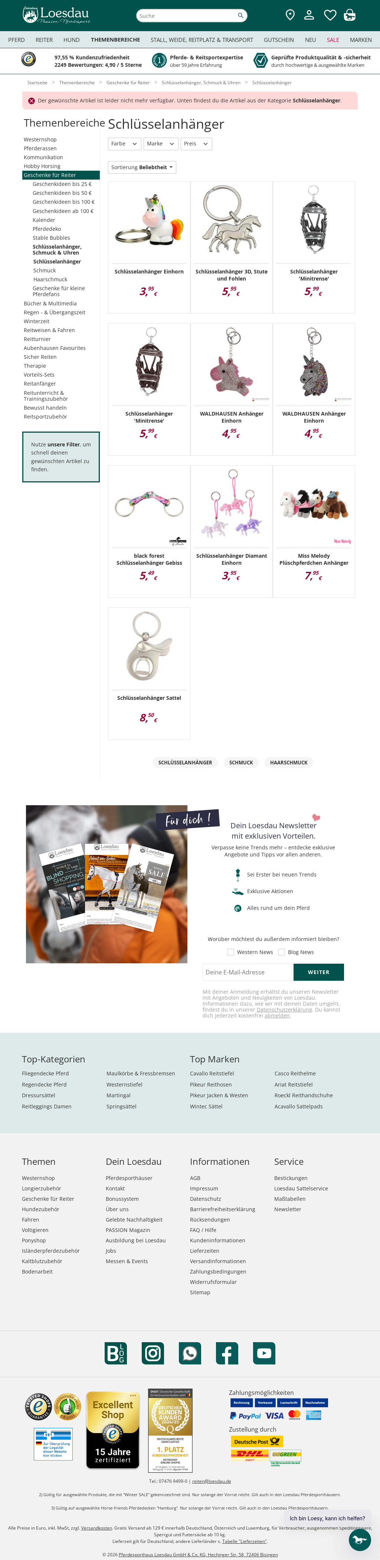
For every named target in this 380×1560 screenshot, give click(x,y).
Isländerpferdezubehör (51, 1250)
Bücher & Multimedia (50, 303)
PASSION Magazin (128, 1229)
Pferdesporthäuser (129, 1178)
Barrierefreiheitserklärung (222, 1209)
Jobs (111, 1250)
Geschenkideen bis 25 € (62, 183)
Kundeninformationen (217, 1240)
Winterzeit (36, 321)
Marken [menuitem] (361, 39)
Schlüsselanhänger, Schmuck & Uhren (57, 249)
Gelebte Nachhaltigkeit (134, 1219)
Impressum (204, 1188)
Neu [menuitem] (310, 39)
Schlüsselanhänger (57, 261)
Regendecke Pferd (44, 1084)
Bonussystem (122, 1198)
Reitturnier (37, 339)
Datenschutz (205, 1198)
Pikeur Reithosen (211, 1084)
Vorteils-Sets (39, 374)
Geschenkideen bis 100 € (64, 201)
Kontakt (115, 1188)
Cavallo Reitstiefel (212, 1073)
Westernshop (40, 139)
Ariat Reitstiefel (294, 1084)
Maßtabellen (290, 1198)
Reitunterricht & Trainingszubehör (46, 395)
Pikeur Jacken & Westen (219, 1095)
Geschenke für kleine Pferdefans (59, 291)
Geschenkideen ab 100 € (63, 210)
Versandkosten (96, 1528)
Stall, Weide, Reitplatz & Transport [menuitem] (202, 39)
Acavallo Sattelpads (299, 1106)
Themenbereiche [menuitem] (115, 39)
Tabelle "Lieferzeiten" (244, 1541)
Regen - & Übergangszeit (54, 312)
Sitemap (200, 1292)
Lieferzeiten (204, 1250)
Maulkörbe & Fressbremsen (141, 1073)
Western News (255, 952)
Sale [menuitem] (333, 39)
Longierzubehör (41, 1188)
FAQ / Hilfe (203, 1229)
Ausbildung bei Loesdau (136, 1240)
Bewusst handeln (45, 407)
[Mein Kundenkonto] (309, 20)
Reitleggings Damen (47, 1106)
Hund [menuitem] (71, 39)
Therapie (35, 365)
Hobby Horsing (42, 166)
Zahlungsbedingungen (218, 1271)
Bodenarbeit (37, 1271)
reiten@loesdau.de (211, 1481)
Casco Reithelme (295, 1073)
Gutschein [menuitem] (279, 39)
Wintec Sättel (206, 1106)
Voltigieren (35, 1229)
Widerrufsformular (213, 1281)
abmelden (277, 1015)
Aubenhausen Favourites (55, 347)
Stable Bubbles (51, 237)
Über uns (117, 1209)
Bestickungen (291, 1178)
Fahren (30, 1219)
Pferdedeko (47, 228)
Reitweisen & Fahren (49, 330)
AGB (195, 1178)
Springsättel (122, 1106)
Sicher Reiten (40, 356)
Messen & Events (127, 1261)
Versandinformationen (218, 1261)
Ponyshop (34, 1240)
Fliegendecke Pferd (45, 1073)
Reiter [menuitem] (44, 39)
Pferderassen (40, 148)
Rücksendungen (210, 1219)
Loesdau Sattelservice (301, 1188)
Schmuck (44, 270)
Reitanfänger (40, 383)
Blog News (301, 952)
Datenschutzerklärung (284, 1009)
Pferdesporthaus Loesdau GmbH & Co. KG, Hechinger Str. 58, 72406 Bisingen (198, 1554)
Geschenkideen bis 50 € (62, 192)
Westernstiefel (124, 1084)
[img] (350, 18)
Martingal (119, 1095)
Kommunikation (43, 157)
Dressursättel (38, 1095)
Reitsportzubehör (45, 416)
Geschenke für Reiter (50, 174)
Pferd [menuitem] (16, 39)
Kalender (44, 219)
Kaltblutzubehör (42, 1261)
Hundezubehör (40, 1209)
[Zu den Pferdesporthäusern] (290, 15)
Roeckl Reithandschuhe (304, 1095)
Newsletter (287, 1209)
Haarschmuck (50, 279)
